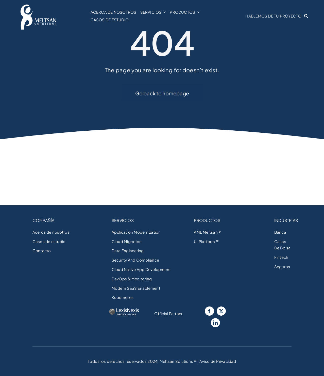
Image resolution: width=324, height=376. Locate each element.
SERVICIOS (123, 220)
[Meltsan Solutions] (38, 5)
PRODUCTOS (207, 220)
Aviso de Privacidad (217, 361)
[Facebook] (209, 311)
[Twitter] (221, 311)
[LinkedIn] (215, 322)
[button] (307, 16)
